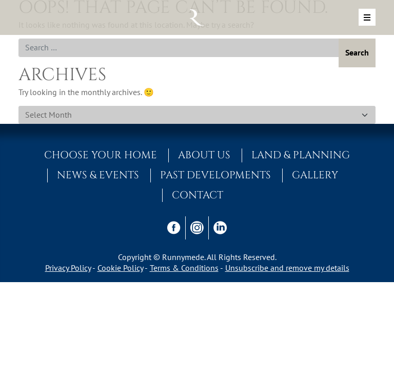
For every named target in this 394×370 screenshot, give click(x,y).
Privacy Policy (68, 268)
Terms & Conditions (184, 268)
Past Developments (215, 175)
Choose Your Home (100, 155)
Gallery (315, 175)
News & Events (98, 175)
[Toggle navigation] (367, 17)
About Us (204, 155)
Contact (197, 195)
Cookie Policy (120, 268)
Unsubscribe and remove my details (287, 268)
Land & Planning (300, 155)
